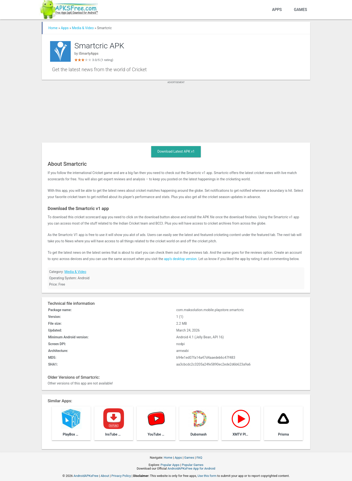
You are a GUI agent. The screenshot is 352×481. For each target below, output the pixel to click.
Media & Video (83, 28)
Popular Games (192, 465)
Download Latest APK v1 (175, 151)
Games (300, 9)
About (105, 476)
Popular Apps (170, 465)
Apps (277, 9)
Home (53, 28)
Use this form (207, 476)
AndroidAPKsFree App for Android (191, 468)
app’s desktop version (180, 259)
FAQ (199, 457)
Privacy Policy (121, 476)
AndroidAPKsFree (86, 476)
